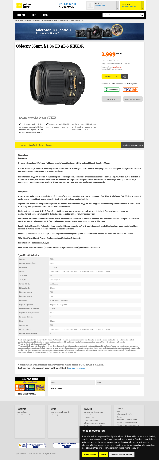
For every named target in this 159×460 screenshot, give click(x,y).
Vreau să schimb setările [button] (121, 455)
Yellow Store (19, 20)
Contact (119, 417)
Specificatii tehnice (36, 145)
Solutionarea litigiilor (125, 414)
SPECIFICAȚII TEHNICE (133, 99)
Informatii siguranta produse (94, 423)
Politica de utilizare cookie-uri (128, 425)
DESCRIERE (111, 99)
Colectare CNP (89, 418)
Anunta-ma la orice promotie (133, 145)
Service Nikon (22, 412)
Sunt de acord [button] (90, 455)
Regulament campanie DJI (93, 426)
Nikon (21, 15)
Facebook (120, 409)
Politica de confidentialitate (127, 422)
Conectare (71, 368)
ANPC (119, 411)
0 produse (129, 6)
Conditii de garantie (91, 420)
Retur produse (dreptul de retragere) (60, 414)
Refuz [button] (103, 455)
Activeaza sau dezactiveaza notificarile (93, 414)
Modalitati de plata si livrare (127, 420)
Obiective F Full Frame (40, 20)
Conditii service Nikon (25, 415)
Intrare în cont (100, 5)
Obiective (28, 20)
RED (45, 15)
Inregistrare (80, 368)
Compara (49, 145)
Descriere (23, 145)
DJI (34, 15)
